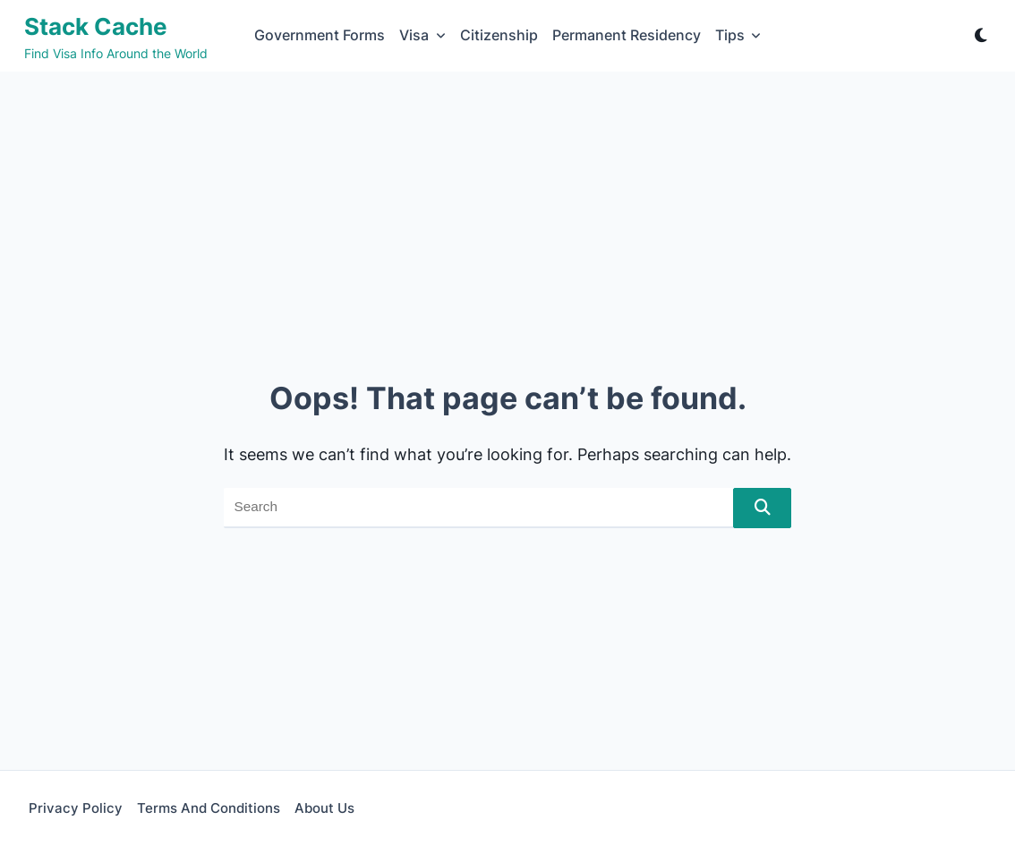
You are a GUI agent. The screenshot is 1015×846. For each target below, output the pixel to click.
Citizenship (499, 35)
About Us (324, 807)
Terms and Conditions (208, 807)
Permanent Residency (626, 35)
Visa (422, 35)
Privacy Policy (76, 807)
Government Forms (319, 35)
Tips (738, 35)
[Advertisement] (507, 206)
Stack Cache (95, 26)
